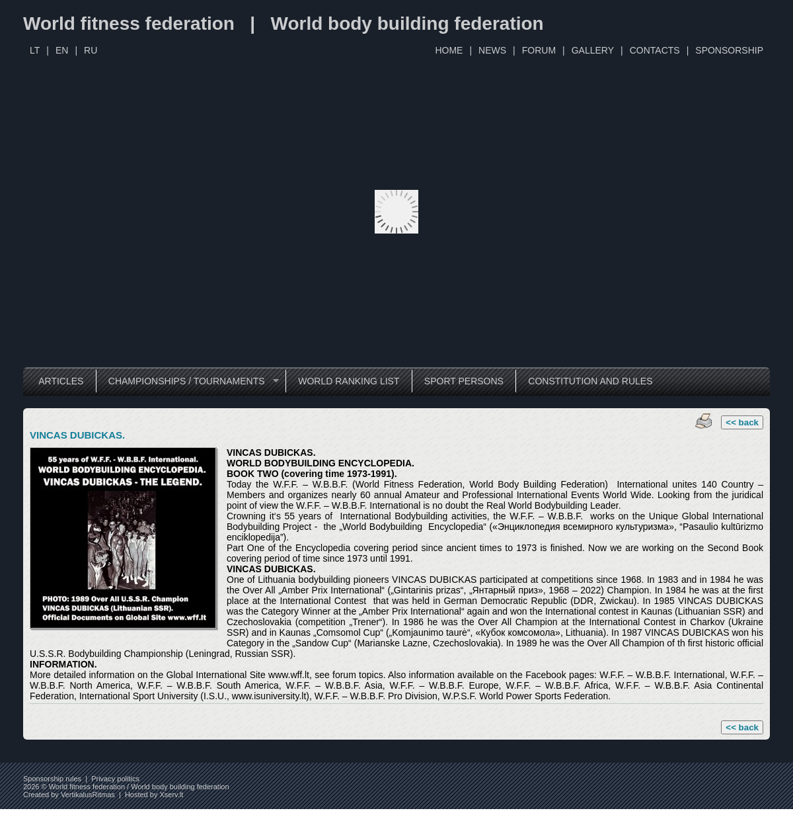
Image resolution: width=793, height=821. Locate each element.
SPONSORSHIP (729, 50)
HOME (449, 50)
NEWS (492, 50)
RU (90, 50)
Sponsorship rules (52, 779)
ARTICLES (60, 381)
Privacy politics (115, 779)
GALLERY (593, 50)
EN (62, 50)
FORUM (539, 50)
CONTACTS (655, 50)
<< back (742, 422)
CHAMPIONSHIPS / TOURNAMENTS (187, 381)
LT (35, 50)
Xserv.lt (171, 795)
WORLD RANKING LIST (348, 381)
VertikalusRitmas (88, 795)
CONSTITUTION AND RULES (590, 381)
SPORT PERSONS (464, 381)
